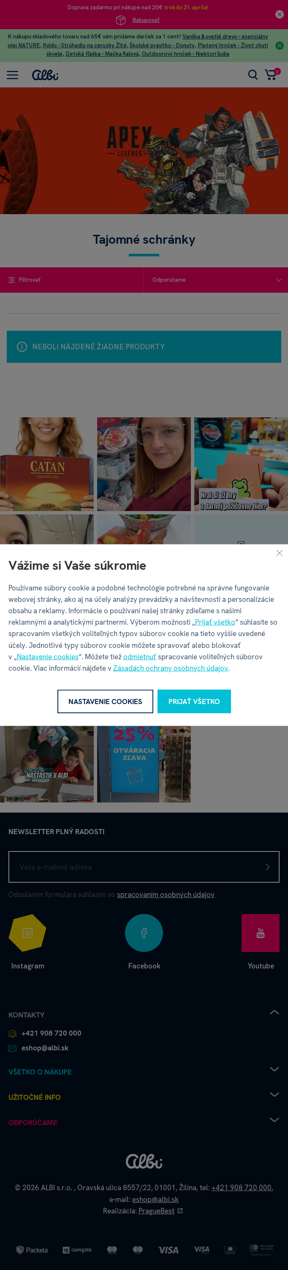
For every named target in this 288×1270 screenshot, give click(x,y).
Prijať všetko (215, 622)
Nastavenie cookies (48, 656)
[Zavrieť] (279, 552)
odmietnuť (139, 656)
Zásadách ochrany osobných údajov (170, 668)
